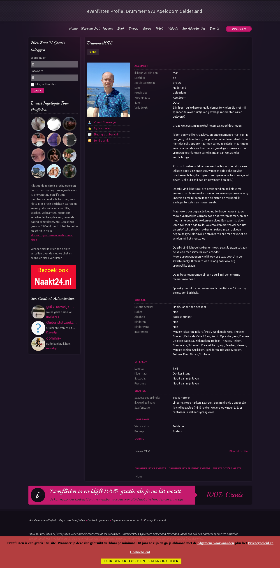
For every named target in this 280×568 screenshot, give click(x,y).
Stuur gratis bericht (106, 134)
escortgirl (52, 348)
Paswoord (37, 71)
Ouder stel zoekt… (61, 322)
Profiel (93, 52)
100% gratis (224, 494)
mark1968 (52, 316)
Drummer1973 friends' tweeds (189, 468)
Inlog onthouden (43, 84)
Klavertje (52, 332)
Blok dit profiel (238, 451)
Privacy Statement (155, 520)
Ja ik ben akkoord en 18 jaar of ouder (141, 561)
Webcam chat (90, 28)
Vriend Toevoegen (105, 122)
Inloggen (238, 28)
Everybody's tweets (227, 468)
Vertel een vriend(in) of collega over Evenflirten (56, 520)
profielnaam (38, 57)
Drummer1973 (100, 43)
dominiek (53, 338)
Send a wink (101, 140)
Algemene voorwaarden (125, 520)
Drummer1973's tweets (150, 468)
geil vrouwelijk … (60, 307)
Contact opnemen (98, 520)
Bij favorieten (102, 128)
